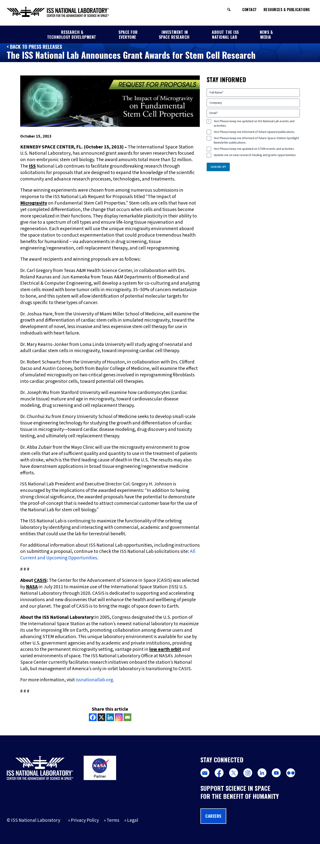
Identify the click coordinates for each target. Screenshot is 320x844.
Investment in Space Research (174, 34)
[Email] (127, 717)
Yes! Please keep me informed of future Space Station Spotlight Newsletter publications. (256, 140)
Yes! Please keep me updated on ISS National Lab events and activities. (254, 123)
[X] (101, 717)
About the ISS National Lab (225, 34)
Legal (132, 820)
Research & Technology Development (71, 34)
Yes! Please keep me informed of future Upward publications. (254, 132)
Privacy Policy (85, 820)
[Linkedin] (110, 717)
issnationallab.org (94, 679)
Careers (213, 816)
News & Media (266, 34)
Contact (249, 9)
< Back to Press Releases (34, 46)
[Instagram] (119, 717)
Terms (113, 820)
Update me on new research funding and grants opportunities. (255, 155)
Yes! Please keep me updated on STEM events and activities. (254, 149)
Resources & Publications (287, 9)
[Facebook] (93, 717)
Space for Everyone (128, 34)
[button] (229, 9)
